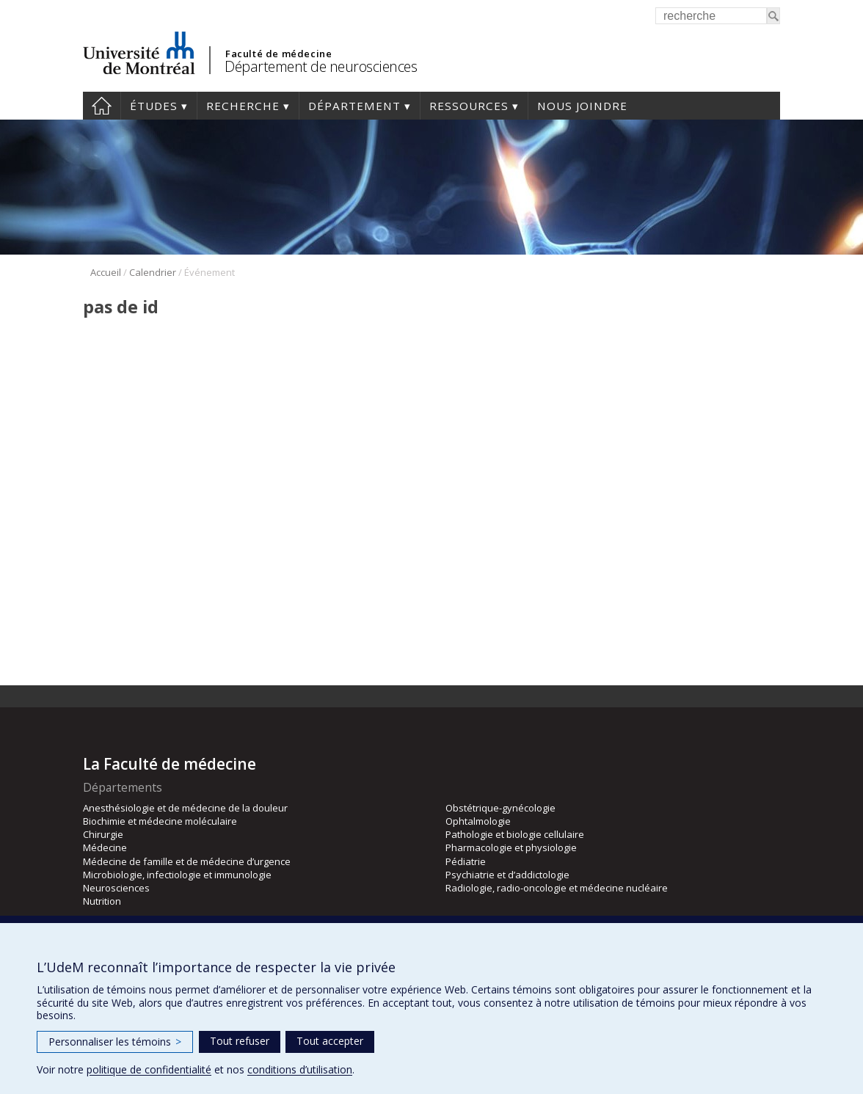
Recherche (243, 105)
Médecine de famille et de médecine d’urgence (187, 861)
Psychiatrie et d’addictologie (507, 874)
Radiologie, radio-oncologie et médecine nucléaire (556, 887)
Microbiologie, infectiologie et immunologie (177, 874)
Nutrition (102, 901)
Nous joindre (582, 105)
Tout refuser (239, 1041)
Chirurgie (103, 834)
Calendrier (152, 272)
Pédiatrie (465, 861)
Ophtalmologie (478, 821)
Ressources (469, 105)
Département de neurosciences (321, 66)
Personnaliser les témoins (114, 1042)
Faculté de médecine (278, 53)
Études (154, 105)
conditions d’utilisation (299, 1069)
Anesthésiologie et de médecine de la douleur (185, 807)
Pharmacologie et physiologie (511, 847)
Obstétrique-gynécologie (500, 807)
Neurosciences (116, 887)
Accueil (102, 106)
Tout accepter (329, 1041)
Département (354, 105)
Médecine (105, 847)
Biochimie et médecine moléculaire (160, 821)
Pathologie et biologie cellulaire (514, 834)
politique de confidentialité (149, 1069)
